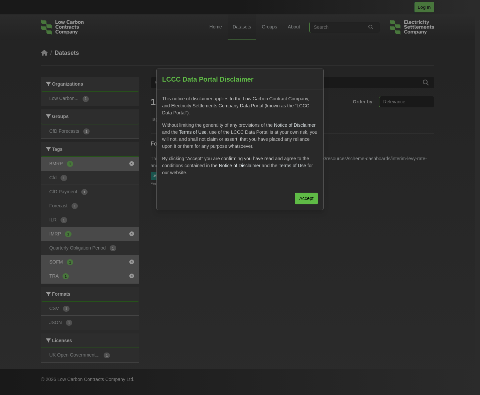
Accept (306, 198)
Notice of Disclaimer (295, 125)
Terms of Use (192, 132)
